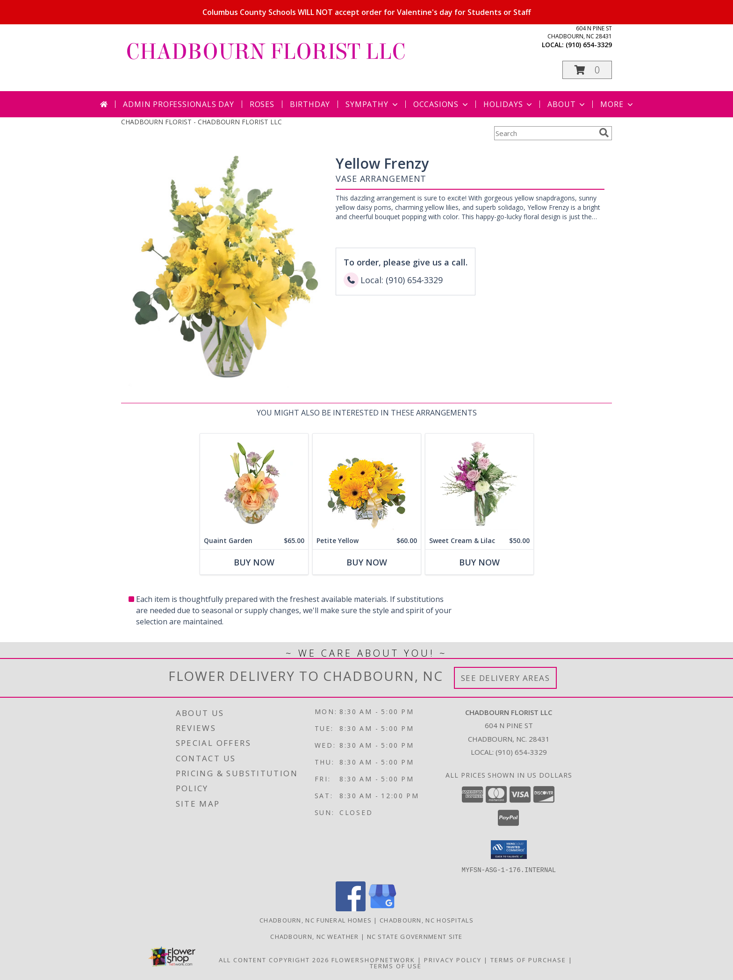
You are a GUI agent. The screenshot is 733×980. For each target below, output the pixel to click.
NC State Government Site (415, 936)
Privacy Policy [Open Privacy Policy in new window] (452, 959)
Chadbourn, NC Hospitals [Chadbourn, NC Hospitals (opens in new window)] (427, 920)
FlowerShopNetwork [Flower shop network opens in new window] (373, 959)
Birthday (310, 104)
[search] (603, 133)
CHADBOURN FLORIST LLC (266, 51)
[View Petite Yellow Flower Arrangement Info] (367, 483)
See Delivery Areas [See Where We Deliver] (505, 677)
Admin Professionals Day (178, 104)
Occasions (441, 104)
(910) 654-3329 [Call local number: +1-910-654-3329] (589, 44)
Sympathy (372, 104)
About (567, 104)
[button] (587, 70)
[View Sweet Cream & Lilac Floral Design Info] (479, 483)
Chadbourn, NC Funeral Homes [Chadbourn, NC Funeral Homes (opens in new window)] (315, 920)
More (617, 104)
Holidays (508, 104)
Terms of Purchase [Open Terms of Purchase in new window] (528, 959)
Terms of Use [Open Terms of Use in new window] (396, 965)
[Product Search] (545, 133)
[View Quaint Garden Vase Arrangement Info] (254, 483)
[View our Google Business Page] (382, 908)
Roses (262, 104)
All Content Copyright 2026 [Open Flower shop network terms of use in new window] (274, 959)
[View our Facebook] (351, 908)
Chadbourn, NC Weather (314, 936)
